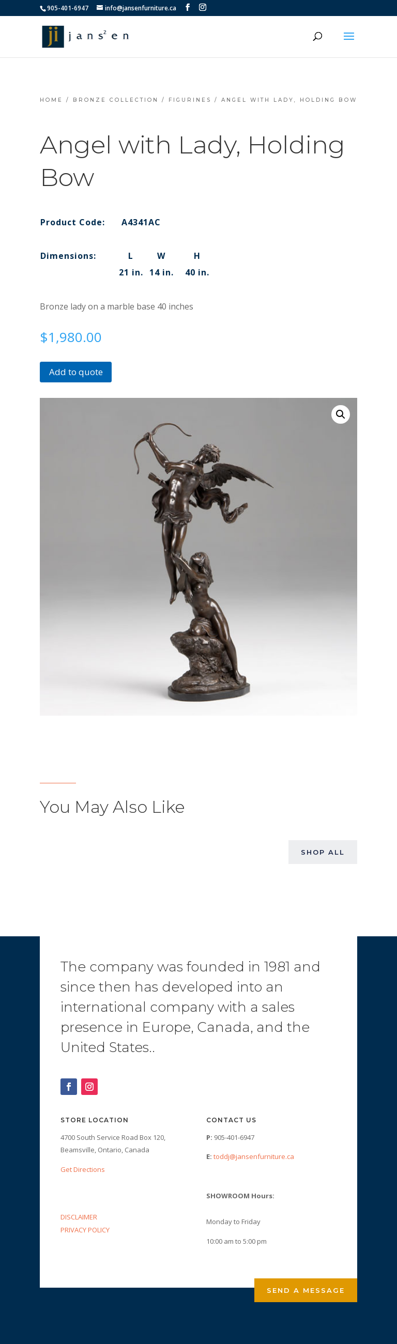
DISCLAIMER (78, 1217)
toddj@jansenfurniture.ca (253, 1156)
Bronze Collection (116, 100)
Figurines (190, 100)
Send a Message (306, 1290)
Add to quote (76, 372)
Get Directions (82, 1169)
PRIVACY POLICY (85, 1229)
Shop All (323, 852)
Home (51, 100)
